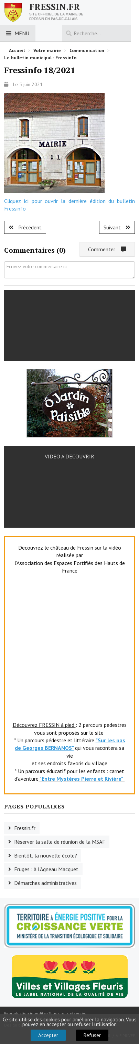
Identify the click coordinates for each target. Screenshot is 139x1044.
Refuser (92, 1035)
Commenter (107, 249)
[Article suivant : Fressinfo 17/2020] (117, 227)
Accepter (48, 1035)
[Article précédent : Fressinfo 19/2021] (25, 227)
